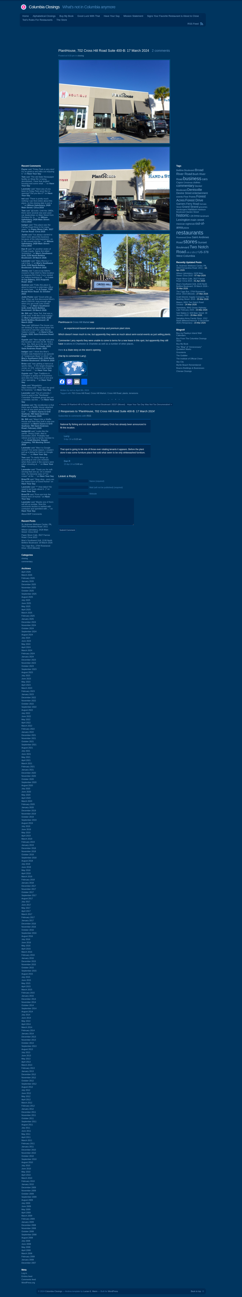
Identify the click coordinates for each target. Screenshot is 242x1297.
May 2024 (26, 644)
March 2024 (27, 650)
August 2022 (27, 710)
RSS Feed (193, 23)
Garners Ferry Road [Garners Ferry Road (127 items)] (187, 203)
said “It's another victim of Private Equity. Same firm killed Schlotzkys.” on (37, 253)
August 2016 (27, 936)
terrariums (133, 393)
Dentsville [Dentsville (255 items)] (194, 190)
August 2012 (27, 1087)
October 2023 (28, 666)
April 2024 (26, 647)
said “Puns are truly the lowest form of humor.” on (36, 496)
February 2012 (28, 1106)
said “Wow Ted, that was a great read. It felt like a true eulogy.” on (37, 317)
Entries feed (27, 1276)
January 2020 (28, 807)
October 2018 (28, 854)
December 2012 (29, 1074)
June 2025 (26, 603)
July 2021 (26, 751)
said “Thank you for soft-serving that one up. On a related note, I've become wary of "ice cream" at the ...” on (38, 472)
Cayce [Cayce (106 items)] (179, 182)
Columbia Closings (44, 7)
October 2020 (28, 779)
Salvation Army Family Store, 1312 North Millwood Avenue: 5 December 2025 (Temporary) (192, 320)
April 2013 (26, 1062)
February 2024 (28, 653)
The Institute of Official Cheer (189, 359)
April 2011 (26, 1137)
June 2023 (26, 679)
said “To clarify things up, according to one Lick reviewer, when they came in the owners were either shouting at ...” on (38, 461)
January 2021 (28, 770)
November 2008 (29, 1228)
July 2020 (26, 788)
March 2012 (27, 1103)
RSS (89, 416)
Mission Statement (133, 16)
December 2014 (29, 999)
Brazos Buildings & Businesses (190, 368)
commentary (27, 561)
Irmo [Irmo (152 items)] (197, 215)
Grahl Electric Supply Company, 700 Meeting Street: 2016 (192, 298)
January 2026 (28, 581)
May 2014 (26, 1021)
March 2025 (27, 613)
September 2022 (29, 707)
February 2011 (28, 1143)
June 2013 (26, 1055)
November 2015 (29, 964)
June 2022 (26, 716)
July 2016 (26, 939)
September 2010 (29, 1159)
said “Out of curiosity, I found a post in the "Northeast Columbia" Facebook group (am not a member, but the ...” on (38, 397)
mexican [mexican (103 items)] (180, 224)
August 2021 (27, 748)
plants (125, 393)
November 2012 (29, 1077)
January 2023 (28, 694)
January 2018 (28, 883)
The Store (61, 19)
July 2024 (26, 638)
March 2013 (27, 1065)
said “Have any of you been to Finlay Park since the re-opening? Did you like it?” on (37, 192)
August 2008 (27, 1238)
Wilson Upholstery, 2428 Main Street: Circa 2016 (35, 531)
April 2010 (26, 1175)
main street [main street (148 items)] (197, 219)
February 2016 (28, 955)
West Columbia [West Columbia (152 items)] (185, 255)
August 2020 (27, 785)
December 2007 (29, 1263)
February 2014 (28, 1030)
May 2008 (26, 1247)
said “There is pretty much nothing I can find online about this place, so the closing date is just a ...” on (37, 203)
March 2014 (27, 1027)
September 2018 (29, 858)
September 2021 (29, 744)
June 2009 (26, 1206)
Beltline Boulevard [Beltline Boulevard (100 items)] (185, 170)
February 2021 (28, 766)
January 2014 (28, 1033)
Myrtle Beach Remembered (188, 365)
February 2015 (28, 993)
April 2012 (26, 1099)
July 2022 (26, 713)
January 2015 (28, 996)
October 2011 (28, 1118)
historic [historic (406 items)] (182, 215)
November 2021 (29, 738)
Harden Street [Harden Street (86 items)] (192, 212)
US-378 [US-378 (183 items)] (203, 252)
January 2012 (28, 1109)
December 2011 (29, 1112)
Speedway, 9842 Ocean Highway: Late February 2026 (191, 309)
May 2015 (26, 983)
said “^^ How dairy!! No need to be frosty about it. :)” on (37, 489)
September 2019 (29, 820)
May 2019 (26, 832)
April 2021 (26, 760)
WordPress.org (28, 1282)
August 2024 (27, 635)
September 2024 (29, 631)
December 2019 (29, 810)
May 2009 (26, 1209)
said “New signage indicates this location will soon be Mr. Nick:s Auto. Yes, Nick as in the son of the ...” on (38, 344)
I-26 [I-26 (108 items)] (191, 216)
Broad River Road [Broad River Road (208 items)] (189, 172)
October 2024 (28, 628)
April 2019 (26, 836)
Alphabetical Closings (44, 16)
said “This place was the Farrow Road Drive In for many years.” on (37, 228)
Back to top (196, 1291)
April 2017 (26, 911)
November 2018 (29, 851)
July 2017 (26, 902)
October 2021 (28, 741)
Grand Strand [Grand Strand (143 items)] (190, 206)
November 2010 (29, 1153)
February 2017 (28, 917)
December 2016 (29, 923)
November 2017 (29, 889)
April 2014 (26, 1024)
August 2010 (27, 1162)
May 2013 (26, 1059)
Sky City (180, 362)
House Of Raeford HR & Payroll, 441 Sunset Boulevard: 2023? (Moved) (93, 404)
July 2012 (26, 1090)
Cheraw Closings (184, 371)
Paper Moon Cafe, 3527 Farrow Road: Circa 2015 (36, 536)
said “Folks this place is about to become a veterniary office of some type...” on (37, 289)
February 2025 (28, 616)
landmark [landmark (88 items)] (204, 216)
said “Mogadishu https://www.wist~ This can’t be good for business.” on (38, 387)
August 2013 (27, 1049)
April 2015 (26, 986)
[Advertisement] (121, 36)
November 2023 (29, 663)
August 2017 (27, 898)
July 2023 (26, 675)
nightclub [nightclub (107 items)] (190, 224)
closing (25, 558)
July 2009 (26, 1203)
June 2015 (26, 980)
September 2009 (29, 1197)
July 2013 (26, 1052)
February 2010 (28, 1181)
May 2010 (26, 1172)
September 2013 (29, 1046)
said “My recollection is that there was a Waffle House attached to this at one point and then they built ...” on (38, 410)
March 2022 (27, 726)
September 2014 (29, 1008)
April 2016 (26, 949)
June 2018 (26, 867)
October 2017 (28, 892)
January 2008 (28, 1260)
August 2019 (27, 823)
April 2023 (26, 685)
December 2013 (29, 1037)
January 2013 (28, 1071)
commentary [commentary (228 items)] (185, 186)
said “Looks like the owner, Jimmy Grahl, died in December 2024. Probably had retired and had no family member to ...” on (38, 438)
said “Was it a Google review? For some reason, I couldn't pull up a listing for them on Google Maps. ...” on (38, 451)
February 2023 (28, 691)
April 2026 (26, 572)
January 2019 (28, 845)
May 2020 (26, 795)
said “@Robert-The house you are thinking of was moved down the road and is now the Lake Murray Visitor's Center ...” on (38, 331)
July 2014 (26, 1015)
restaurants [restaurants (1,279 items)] (189, 232)
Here (60, 350)
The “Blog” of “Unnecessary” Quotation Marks (189, 348)
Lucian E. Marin (90, 1291)
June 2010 (26, 1168)
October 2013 (28, 1043)
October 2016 (28, 930)
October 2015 (28, 967)
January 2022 (28, 732)
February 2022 (28, 729)
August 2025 (27, 597)
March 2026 (27, 575)
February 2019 (28, 842)
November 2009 (29, 1190)
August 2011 (27, 1125)
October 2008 (28, 1231)
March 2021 (27, 763)
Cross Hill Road (114, 393)
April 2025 (26, 609)
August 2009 (27, 1200)
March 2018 (27, 876)
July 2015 (26, 977)
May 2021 (26, 757)
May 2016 (26, 945)
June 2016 (26, 942)
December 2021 (29, 735)
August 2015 (27, 974)
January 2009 (28, 1222)
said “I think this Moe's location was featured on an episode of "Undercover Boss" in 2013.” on (38, 356)
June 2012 (26, 1093)
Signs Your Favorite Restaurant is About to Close (173, 16)
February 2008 (28, 1256)
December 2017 (29, 886)
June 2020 (26, 792)
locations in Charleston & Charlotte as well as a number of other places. (99, 344)
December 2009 (29, 1187)
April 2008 (26, 1250)
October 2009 (28, 1194)
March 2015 (27, 989)
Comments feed (29, 1279)
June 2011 (26, 1131)
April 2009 (26, 1212)
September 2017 (29, 895)
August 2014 (27, 1011)
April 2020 (26, 798)
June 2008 (26, 1244)
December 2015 (29, 961)
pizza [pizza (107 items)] (186, 228)
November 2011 (29, 1115)
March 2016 (27, 952)
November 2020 (29, 776)
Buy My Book (66, 16)
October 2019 (28, 817)
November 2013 (29, 1040)
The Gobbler (182, 355)
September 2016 (29, 933)
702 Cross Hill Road (81, 393)
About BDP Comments (32, 514)
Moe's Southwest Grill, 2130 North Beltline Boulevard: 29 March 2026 (37, 541)
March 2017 (27, 914)
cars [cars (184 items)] (205, 179)
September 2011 (29, 1121)
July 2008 (26, 1241)
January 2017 (28, 920)
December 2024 (29, 622)
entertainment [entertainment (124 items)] (200, 193)
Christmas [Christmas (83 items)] (187, 182)
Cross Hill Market (81, 322)
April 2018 (26, 873)
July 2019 (26, 826)
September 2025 (29, 594)
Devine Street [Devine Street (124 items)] (184, 193)
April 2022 (26, 722)
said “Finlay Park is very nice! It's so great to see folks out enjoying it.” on (38, 171)
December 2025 (29, 584)
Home (25, 16)
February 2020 (28, 804)
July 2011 (26, 1128)
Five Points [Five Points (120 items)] (189, 196)
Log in (24, 1273)
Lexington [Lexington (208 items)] (183, 220)
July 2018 (26, 864)
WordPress (113, 1291)
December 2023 (29, 660)
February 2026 (28, 578)
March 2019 (27, 839)
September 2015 (29, 971)
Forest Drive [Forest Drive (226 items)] (194, 200)
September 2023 (29, 669)
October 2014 (28, 1005)
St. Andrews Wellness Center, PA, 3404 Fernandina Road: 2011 (37, 525)
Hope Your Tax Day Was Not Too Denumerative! (148, 404)
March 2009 (27, 1216)
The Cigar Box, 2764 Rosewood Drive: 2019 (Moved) (36, 547)
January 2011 (28, 1146)
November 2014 (29, 1002)
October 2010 (28, 1156)
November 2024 (29, 625)
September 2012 (29, 1084)
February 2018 (28, 880)
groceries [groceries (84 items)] (203, 207)
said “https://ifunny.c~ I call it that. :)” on (37, 264)
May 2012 (26, 1096)
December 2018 (29, 848)
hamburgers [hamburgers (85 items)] (181, 209)
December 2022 (29, 697)
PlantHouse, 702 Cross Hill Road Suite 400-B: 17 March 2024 (103, 50)
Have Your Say (112, 16)
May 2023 (26, 682)
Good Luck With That (88, 16)
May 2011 (26, 1134)
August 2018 (27, 861)
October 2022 (28, 704)
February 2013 (28, 1068)
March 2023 (27, 688)
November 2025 (29, 587)
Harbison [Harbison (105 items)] (192, 209)
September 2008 (29, 1234)
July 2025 (26, 600)
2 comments (161, 50)
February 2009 (28, 1219)
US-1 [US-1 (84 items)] (188, 252)
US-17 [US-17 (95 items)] (195, 252)
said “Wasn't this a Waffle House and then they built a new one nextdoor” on (38, 423)
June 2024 (26, 641)
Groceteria (181, 352)
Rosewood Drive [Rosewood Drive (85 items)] (183, 237)
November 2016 (29, 927)
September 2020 (29, 782)
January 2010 (28, 1184)
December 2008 (29, 1225)
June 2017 (26, 905)
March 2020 (27, 801)
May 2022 (26, 719)
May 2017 (26, 908)
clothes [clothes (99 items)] (196, 182)
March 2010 (27, 1178)
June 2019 (26, 829)
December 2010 (29, 1150)
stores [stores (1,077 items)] (190, 241)
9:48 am (79, 464)
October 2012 (28, 1081)
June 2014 (26, 1018)
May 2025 (26, 606)
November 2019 (29, 814)
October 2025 (28, 591)
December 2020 (29, 773)
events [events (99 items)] (179, 196)
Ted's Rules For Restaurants (37, 19)
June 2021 (26, 754)
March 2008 (27, 1253)
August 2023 (27, 672)
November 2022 (29, 700)
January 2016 (28, 958)
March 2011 (27, 1140)
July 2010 (26, 1165)
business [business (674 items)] (192, 178)
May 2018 (26, 870)
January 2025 (28, 619)
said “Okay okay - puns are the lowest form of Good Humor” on (38, 481)
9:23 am (78, 439)
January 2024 (28, 657)
